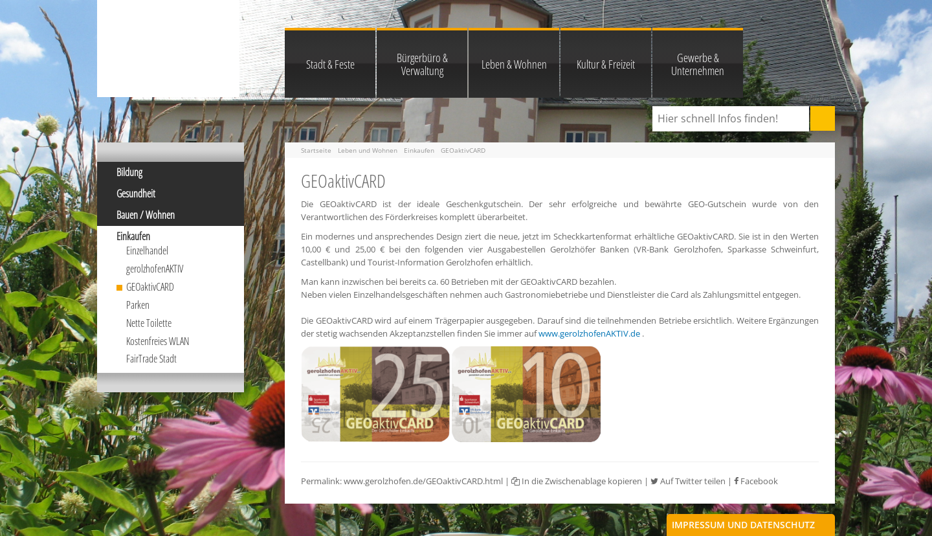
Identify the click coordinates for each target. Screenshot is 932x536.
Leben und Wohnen (367, 150)
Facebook (756, 481)
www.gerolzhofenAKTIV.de (589, 333)
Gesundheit (135, 193)
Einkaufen (133, 236)
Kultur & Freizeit (606, 64)
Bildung (129, 172)
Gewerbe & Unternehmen (697, 64)
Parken (138, 305)
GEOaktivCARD (150, 287)
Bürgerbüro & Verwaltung (422, 64)
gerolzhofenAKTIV (154, 269)
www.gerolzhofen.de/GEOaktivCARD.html (423, 481)
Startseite (316, 150)
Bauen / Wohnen (145, 215)
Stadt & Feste (330, 64)
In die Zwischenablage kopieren (576, 481)
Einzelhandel (147, 250)
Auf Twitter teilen (688, 481)
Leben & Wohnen (514, 64)
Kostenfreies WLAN (157, 341)
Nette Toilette (149, 323)
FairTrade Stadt (151, 359)
